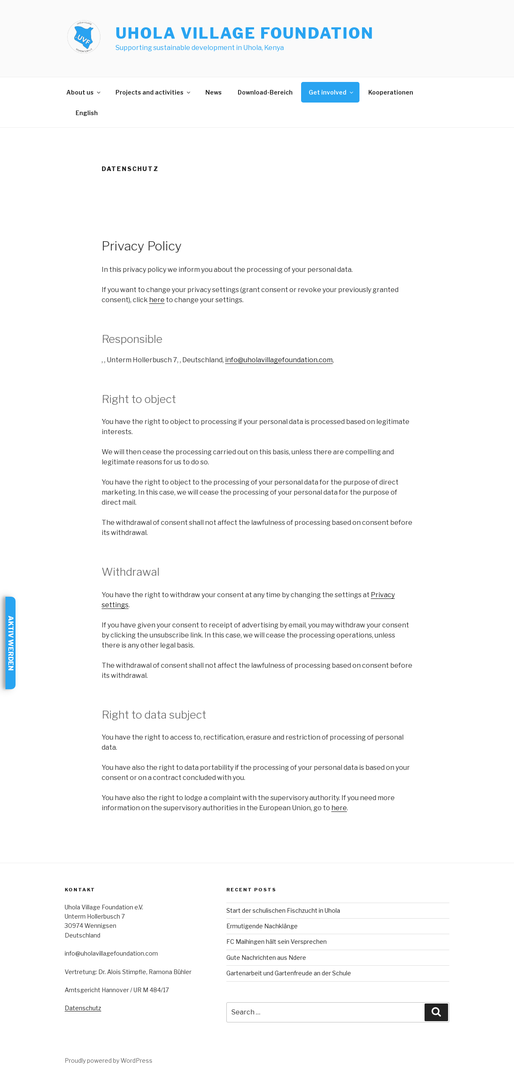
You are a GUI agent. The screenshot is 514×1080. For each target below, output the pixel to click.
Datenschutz (83, 1008)
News (213, 92)
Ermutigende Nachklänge (262, 926)
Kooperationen (390, 92)
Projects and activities (153, 92)
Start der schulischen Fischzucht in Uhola (283, 910)
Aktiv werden (11, 643)
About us (84, 92)
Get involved (331, 92)
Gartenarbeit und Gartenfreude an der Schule (288, 973)
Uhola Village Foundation (244, 33)
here (157, 300)
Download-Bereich (265, 92)
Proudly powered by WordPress (108, 1060)
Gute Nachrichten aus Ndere (266, 957)
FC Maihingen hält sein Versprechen (276, 941)
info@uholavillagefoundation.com (279, 360)
